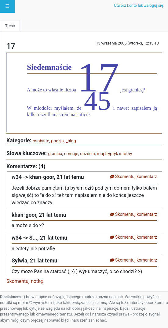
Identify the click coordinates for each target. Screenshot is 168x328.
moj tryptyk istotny (114, 153)
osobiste (41, 140)
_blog (71, 140)
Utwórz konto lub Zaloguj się (138, 5)
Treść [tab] (10, 25)
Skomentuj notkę (24, 281)
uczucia (87, 153)
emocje (71, 153)
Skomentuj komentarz (133, 176)
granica (55, 153)
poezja (57, 140)
